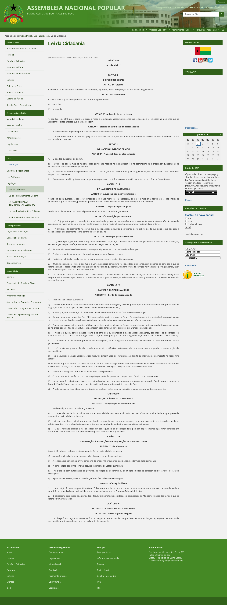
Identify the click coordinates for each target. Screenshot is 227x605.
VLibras (220, 7)
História (10, 558)
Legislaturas (54, 558)
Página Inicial (138, 29)
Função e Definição (16, 564)
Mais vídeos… (191, 127)
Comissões (54, 570)
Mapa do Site (164, 7)
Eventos (10, 581)
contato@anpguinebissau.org (169, 560)
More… (188, 200)
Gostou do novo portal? (199, 215)
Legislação (44, 35)
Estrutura (11, 570)
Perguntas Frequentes (206, 29)
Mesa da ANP (55, 564)
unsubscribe (191, 265)
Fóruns (100, 564)
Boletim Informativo (106, 575)
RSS (222, 29)
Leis (35, 35)
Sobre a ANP (13, 42)
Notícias (10, 575)
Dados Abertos (104, 570)
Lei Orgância (55, 581)
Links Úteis (12, 271)
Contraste (208, 7)
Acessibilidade (181, 7)
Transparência (14, 225)
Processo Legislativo (158, 29)
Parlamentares (56, 552)
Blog (9, 587)
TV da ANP (190, 71)
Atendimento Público (182, 29)
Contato (196, 7)
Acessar (221, 1)
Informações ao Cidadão (108, 558)
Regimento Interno (58, 575)
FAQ (99, 581)
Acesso (10, 552)
